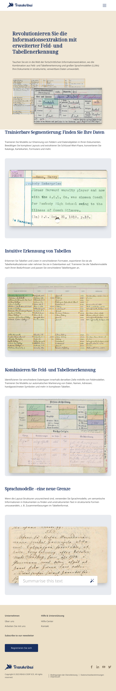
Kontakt (45, 626)
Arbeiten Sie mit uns (15, 626)
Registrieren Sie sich (21, 647)
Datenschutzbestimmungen (92, 675)
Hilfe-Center (47, 621)
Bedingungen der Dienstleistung (63, 675)
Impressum (55, 677)
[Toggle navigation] (104, 5)
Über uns (9, 621)
